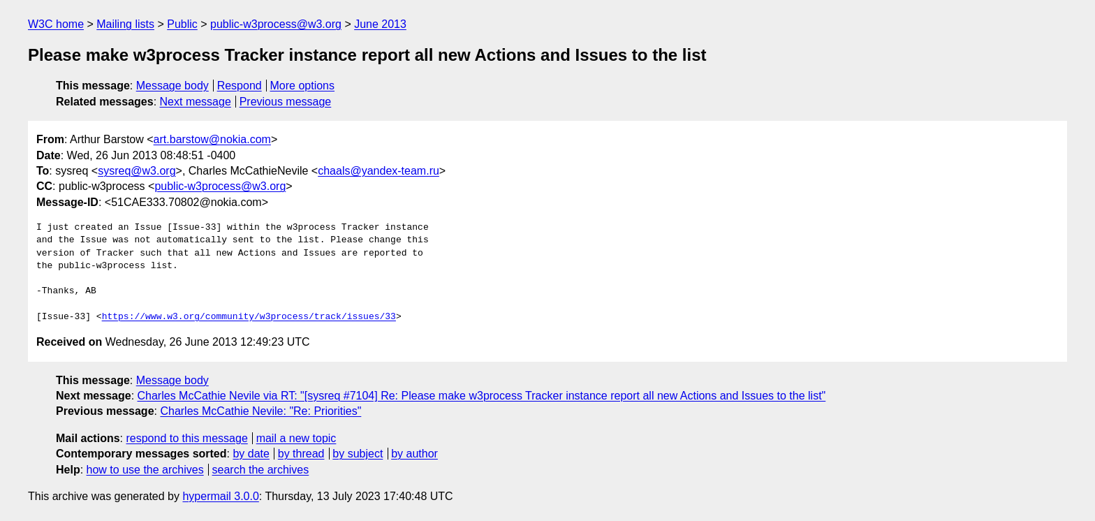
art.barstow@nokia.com (212, 139)
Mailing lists (125, 24)
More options (302, 85)
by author (414, 454)
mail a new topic (296, 438)
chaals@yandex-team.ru (378, 171)
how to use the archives (145, 470)
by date (251, 454)
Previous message (286, 102)
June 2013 (380, 24)
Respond (239, 85)
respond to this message (186, 438)
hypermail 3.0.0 (220, 496)
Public (182, 24)
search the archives (260, 470)
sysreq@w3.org (136, 171)
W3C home (56, 24)
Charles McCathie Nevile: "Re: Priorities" (260, 411)
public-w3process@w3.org (275, 24)
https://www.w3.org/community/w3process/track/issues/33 (249, 317)
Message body (172, 85)
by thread (301, 454)
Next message (195, 102)
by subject (357, 454)
